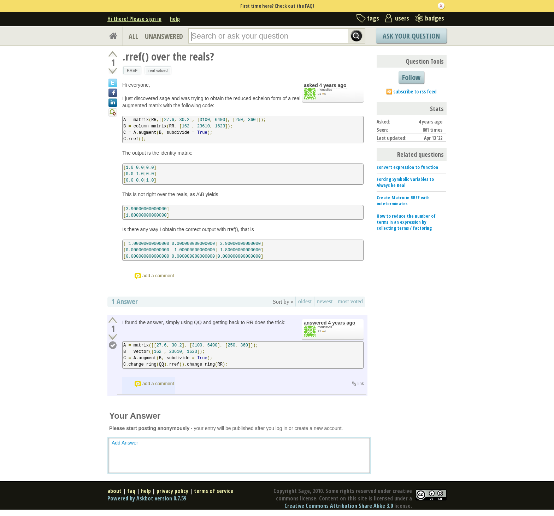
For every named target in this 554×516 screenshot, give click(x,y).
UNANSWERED (164, 36)
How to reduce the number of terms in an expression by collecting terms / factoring (406, 222)
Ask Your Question (411, 36)
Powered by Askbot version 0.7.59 (146, 498)
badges (434, 18)
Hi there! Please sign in (134, 19)
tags (373, 18)
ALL (133, 36)
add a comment (158, 275)
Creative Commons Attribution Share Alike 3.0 (338, 506)
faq (131, 491)
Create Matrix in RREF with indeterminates (403, 200)
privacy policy (172, 491)
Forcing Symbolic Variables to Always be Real (405, 182)
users (402, 18)
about (114, 491)
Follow (411, 77)
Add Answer (125, 443)
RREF (132, 70)
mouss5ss (325, 89)
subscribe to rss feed (415, 91)
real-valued (157, 70)
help (175, 19)
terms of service (213, 491)
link (361, 383)
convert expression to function (407, 167)
